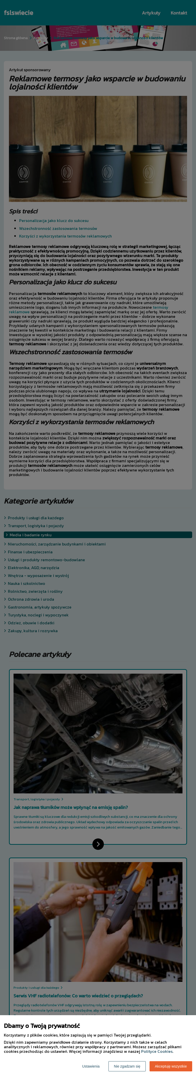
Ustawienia (91, 1066)
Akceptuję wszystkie (171, 1066)
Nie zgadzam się (127, 1066)
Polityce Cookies (157, 1051)
